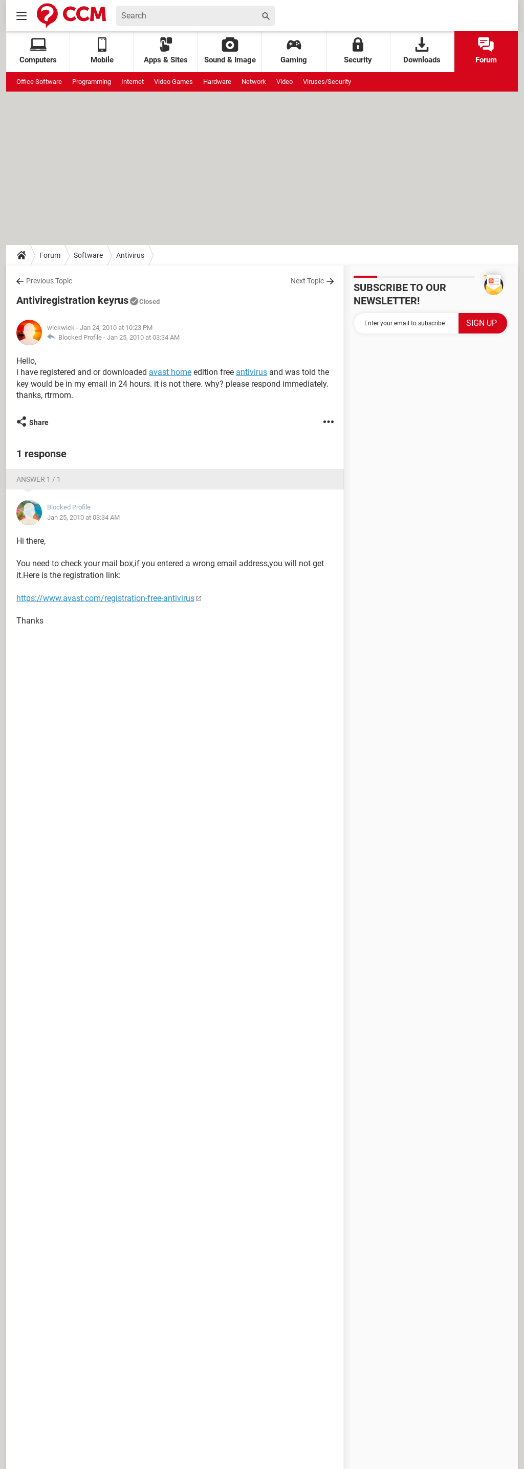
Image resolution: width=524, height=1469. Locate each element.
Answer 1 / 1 (38, 479)
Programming (91, 81)
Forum (486, 50)
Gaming (293, 50)
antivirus (251, 372)
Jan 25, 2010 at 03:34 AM (143, 337)
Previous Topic (49, 281)
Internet (132, 81)
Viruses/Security (327, 81)
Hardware (217, 81)
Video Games (173, 81)
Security (358, 50)
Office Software (39, 81)
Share (39, 422)
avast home (170, 372)
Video (284, 81)
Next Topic (307, 281)
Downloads (422, 50)
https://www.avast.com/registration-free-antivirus (105, 598)
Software (88, 255)
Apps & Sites (166, 50)
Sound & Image (230, 50)
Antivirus (130, 255)
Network (254, 81)
